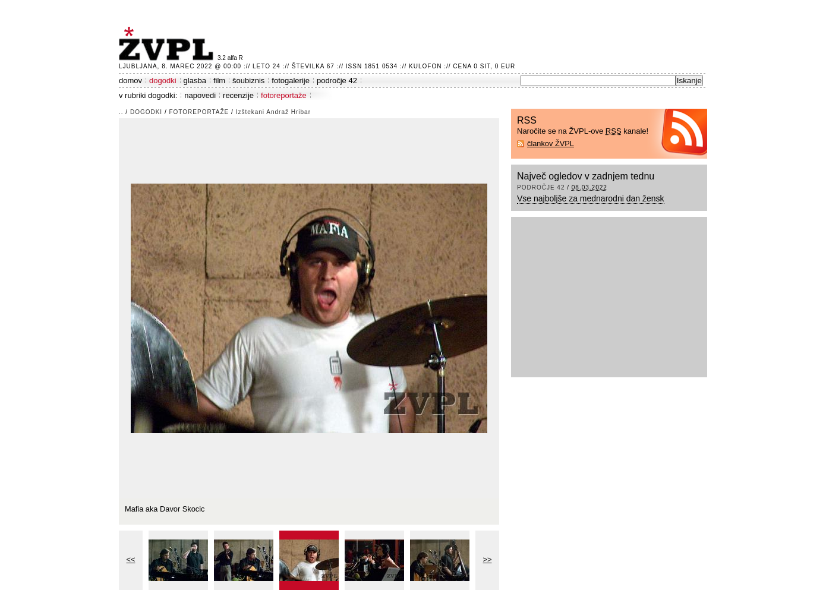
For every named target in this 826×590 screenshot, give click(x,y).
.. (121, 112)
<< (131, 559)
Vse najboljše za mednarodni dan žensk (590, 198)
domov (130, 80)
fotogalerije (291, 80)
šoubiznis (248, 80)
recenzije (238, 95)
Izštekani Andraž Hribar (273, 112)
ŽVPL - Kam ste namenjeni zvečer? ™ (168, 44)
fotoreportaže (284, 95)
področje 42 (337, 80)
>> (487, 559)
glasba (195, 80)
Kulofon (425, 66)
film (219, 80)
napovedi (200, 95)
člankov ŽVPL (550, 143)
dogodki (162, 80)
